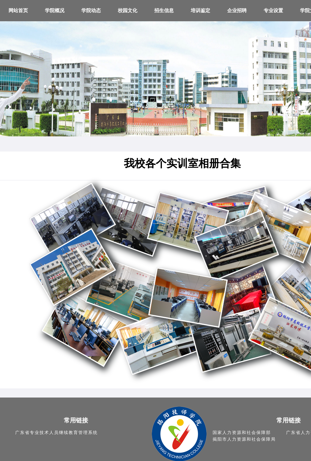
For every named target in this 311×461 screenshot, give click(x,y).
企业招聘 (237, 10)
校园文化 (127, 10)
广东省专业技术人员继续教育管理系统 (56, 432)
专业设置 (273, 10)
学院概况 (54, 10)
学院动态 (91, 10)
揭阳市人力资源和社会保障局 (244, 439)
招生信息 (164, 10)
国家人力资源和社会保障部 (242, 432)
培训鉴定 (200, 10)
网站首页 (18, 10)
